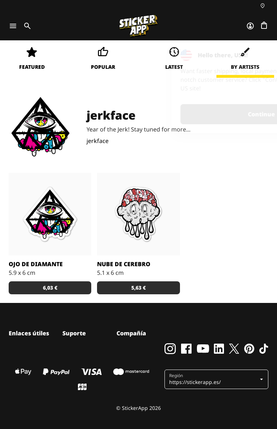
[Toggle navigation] (13, 26)
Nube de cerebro (123, 264)
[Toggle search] (26, 26)
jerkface (98, 141)
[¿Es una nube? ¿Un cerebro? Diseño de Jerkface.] (138, 214)
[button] (217, 379)
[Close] (255, 55)
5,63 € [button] (138, 287)
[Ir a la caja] (264, 26)
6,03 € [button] (50, 287)
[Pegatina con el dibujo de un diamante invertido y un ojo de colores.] (50, 214)
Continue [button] (180, 114)
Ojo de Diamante (36, 264)
